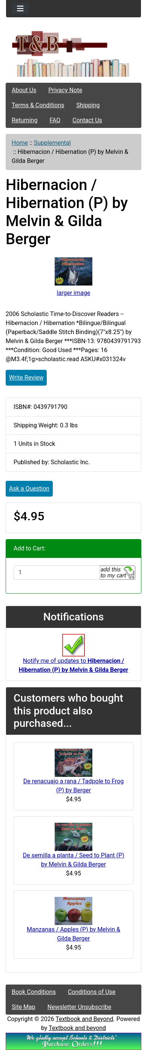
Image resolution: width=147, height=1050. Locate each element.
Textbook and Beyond (84, 1019)
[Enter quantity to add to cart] (57, 572)
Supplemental (52, 142)
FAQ (54, 120)
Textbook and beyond (77, 1028)
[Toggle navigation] (20, 8)
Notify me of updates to (73, 657)
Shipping (88, 105)
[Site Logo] (73, 43)
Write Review (26, 377)
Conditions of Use (91, 991)
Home (20, 142)
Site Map (23, 1006)
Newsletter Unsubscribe (79, 1006)
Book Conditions (34, 991)
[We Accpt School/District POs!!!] (73, 1040)
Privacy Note (65, 90)
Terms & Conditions (38, 105)
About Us (24, 90)
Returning (24, 120)
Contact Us (87, 120)
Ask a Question (29, 488)
